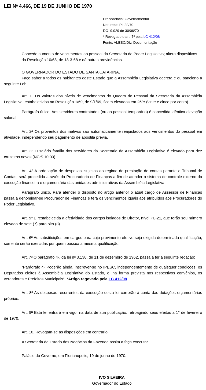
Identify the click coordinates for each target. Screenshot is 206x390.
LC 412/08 (152, 37)
